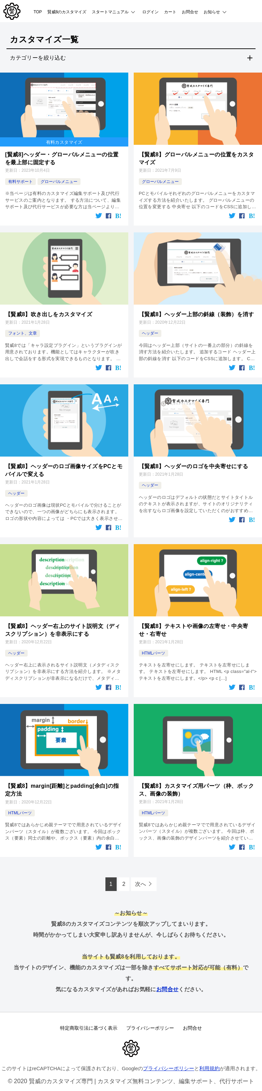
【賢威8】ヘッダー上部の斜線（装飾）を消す (196, 313)
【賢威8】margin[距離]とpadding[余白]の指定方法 (62, 787)
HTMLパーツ (153, 651)
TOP (38, 12)
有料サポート (20, 181)
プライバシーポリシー (150, 1026)
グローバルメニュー (59, 181)
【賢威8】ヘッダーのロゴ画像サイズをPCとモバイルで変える (63, 469)
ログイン (150, 12)
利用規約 (209, 1067)
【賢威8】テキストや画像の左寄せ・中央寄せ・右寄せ (193, 628)
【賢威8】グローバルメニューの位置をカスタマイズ (196, 158)
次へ (140, 882)
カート (170, 12)
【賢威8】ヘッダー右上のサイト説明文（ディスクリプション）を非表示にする (62, 628)
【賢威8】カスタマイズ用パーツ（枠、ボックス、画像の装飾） (196, 787)
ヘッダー (150, 332)
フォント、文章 (22, 332)
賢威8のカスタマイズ (67, 12)
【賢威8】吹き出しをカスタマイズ (48, 313)
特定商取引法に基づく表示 (87, 1026)
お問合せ (190, 12)
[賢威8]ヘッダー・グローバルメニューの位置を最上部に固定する (61, 158)
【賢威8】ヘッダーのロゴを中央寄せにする (193, 465)
